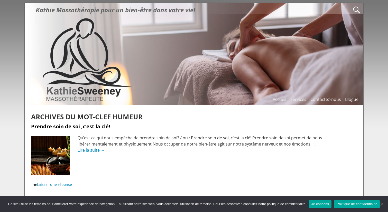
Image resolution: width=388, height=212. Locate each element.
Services (298, 99)
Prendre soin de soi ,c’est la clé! (70, 126)
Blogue (351, 99)
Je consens (320, 204)
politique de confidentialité (286, 204)
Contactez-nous (325, 99)
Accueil (279, 99)
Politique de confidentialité (357, 204)
